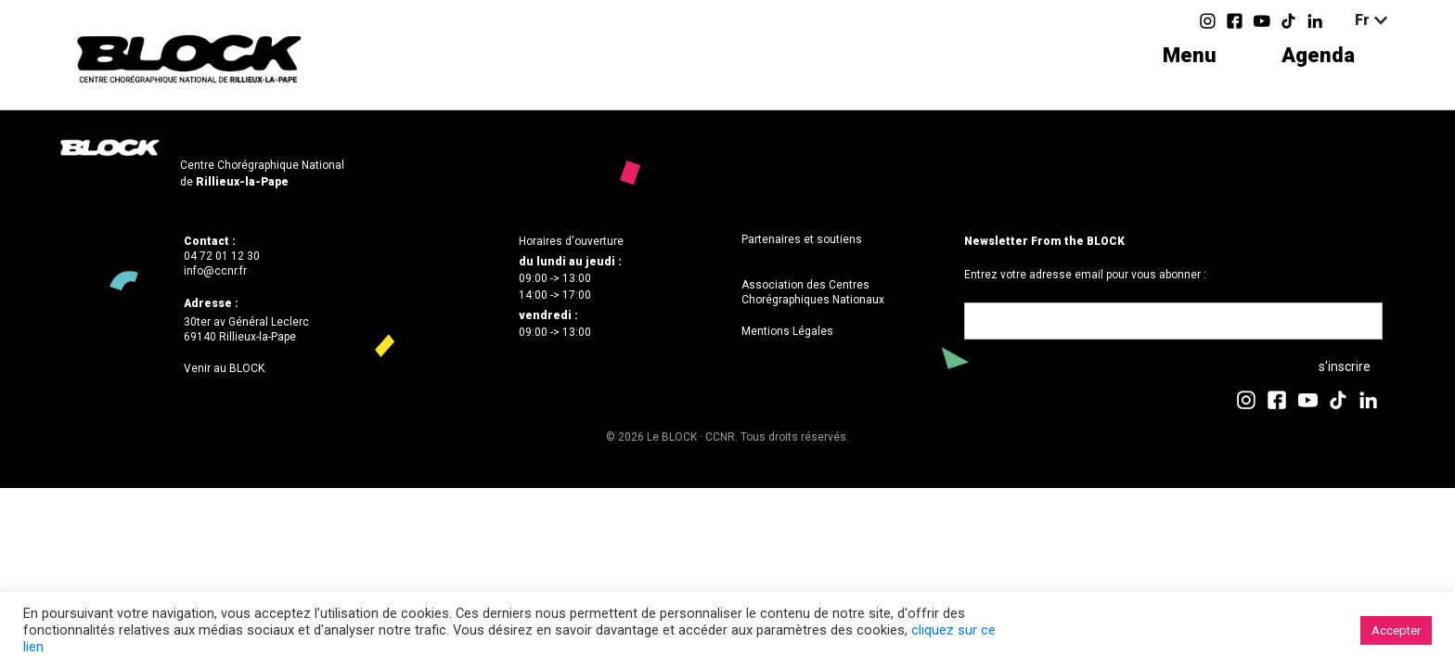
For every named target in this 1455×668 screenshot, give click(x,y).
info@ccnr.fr (215, 270)
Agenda (1318, 55)
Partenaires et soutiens (801, 239)
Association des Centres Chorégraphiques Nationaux (812, 292)
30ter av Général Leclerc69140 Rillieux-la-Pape (246, 329)
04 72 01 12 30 (222, 256)
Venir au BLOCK (224, 368)
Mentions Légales (787, 331)
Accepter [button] (1396, 630)
